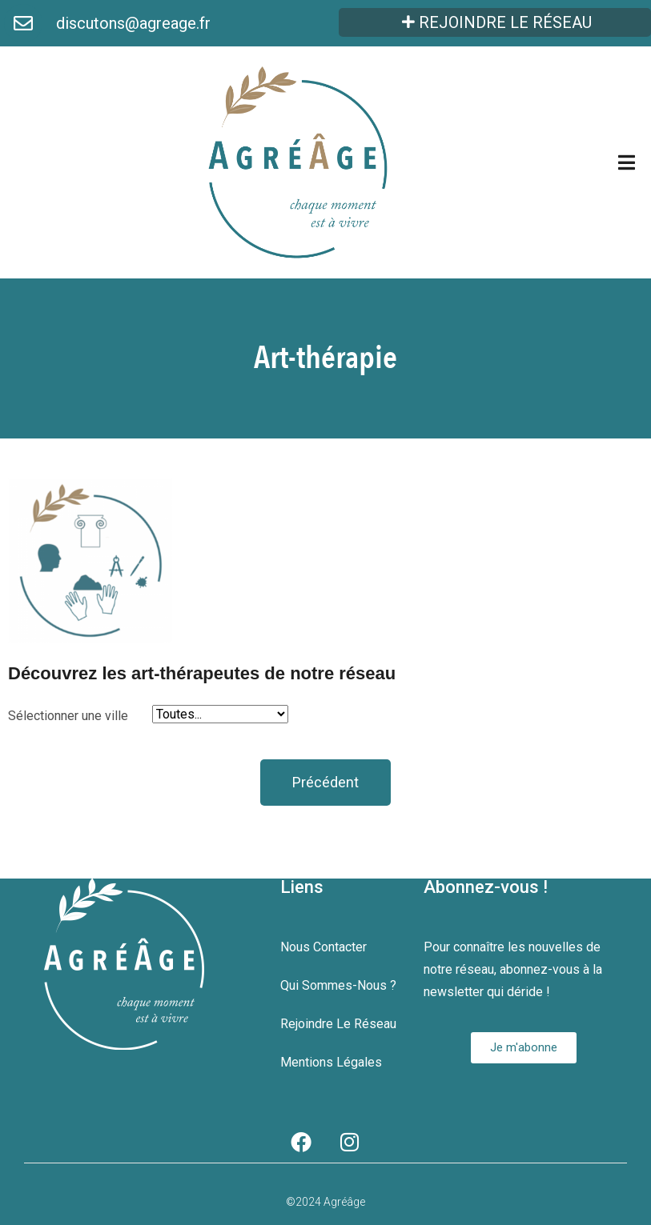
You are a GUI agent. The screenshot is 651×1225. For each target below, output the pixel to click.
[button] (325, 782)
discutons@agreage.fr (133, 23)
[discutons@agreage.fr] (23, 23)
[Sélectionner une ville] (220, 714)
